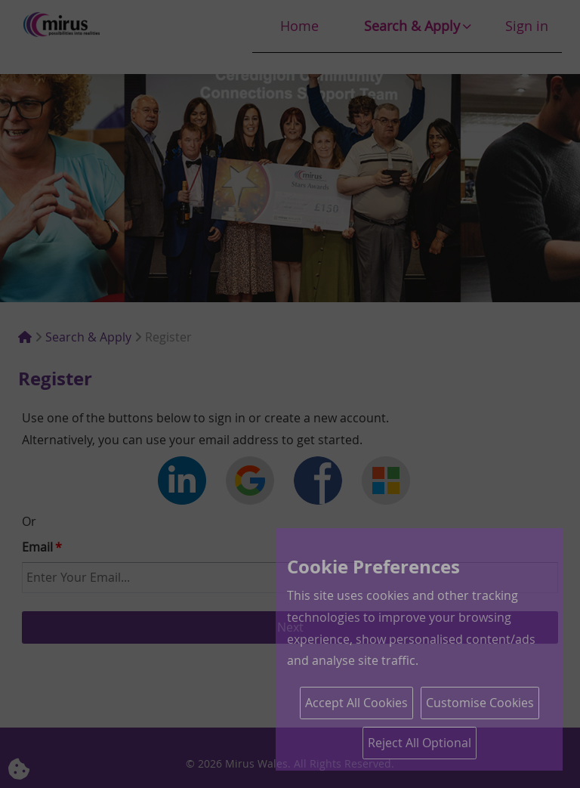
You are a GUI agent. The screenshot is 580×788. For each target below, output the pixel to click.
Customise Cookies (480, 702)
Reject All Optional (419, 742)
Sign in (526, 26)
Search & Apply (412, 26)
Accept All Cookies (356, 702)
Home (299, 26)
